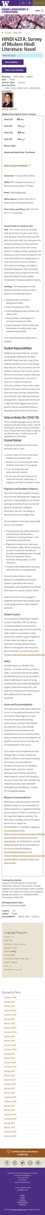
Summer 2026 (10, 997)
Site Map (22, 1200)
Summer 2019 (10, 1119)
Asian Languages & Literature (15, 10)
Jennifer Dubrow (9, 109)
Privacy (22, 1195)
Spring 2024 (9, 1036)
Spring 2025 (9, 1019)
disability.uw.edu (17, 791)
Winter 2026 (9, 1006)
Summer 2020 (10, 1101)
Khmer (6, 951)
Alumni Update (22, 1202)
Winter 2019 (9, 1127)
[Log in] (23, 3)
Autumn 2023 (10, 1045)
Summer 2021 (10, 1084)
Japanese (7, 948)
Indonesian (8, 944)
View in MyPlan (12, 62)
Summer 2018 (10, 1136)
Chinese (7, 937)
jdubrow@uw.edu (18, 192)
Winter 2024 (17, 33)
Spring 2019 (9, 1123)
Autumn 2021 (10, 1079)
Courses (8, 33)
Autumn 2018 (10, 1131)
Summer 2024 (10, 1032)
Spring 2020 (9, 1105)
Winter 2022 (9, 1075)
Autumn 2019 (10, 1114)
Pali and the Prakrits (12, 958)
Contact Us (22, 1204)
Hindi (6, 940)
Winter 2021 (9, 1093)
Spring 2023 (9, 1053)
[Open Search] (29, 3)
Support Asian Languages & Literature (22, 1153)
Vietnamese (8, 969)
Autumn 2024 (10, 1027)
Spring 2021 (9, 1088)
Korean (7, 955)
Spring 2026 (9, 1001)
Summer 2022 (10, 1066)
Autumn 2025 (10, 1010)
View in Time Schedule (14, 70)
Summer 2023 (10, 1049)
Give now (39, 3)
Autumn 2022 (10, 1062)
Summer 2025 (10, 1014)
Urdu (6, 966)
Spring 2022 (9, 1071)
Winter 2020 (9, 1110)
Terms (22, 1197)
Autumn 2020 (10, 1097)
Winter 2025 (9, 1023)
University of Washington (18, 1210)
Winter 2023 (9, 1058)
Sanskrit (7, 962)
